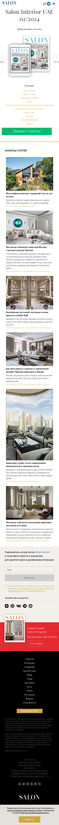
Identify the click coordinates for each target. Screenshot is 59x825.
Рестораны (29, 694)
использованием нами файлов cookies (24, 810)
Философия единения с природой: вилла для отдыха (29, 195)
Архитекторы (29, 671)
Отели (29, 690)
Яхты (29, 686)
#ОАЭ (29, 101)
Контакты (29, 768)
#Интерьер (30, 91)
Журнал (29, 698)
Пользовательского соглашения (30, 588)
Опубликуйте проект (30, 711)
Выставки (29, 683)
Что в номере (36, 643)
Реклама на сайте (29, 762)
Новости (29, 659)
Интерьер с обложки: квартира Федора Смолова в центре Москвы (26, 249)
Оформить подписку (27, 131)
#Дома (29, 116)
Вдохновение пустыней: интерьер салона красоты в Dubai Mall (27, 314)
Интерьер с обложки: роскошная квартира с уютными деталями (29, 524)
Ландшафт (29, 667)
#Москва (30, 113)
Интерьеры (29, 663)
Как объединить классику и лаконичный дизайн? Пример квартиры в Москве (27, 370)
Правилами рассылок (37, 591)
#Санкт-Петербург (42, 541)
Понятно (29, 820)
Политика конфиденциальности (29, 776)
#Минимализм (29, 98)
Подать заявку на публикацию (29, 771)
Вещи (29, 675)
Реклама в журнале (29, 765)
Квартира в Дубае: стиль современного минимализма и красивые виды (26, 465)
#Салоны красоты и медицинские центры (29, 105)
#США (30, 123)
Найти (44, 3)
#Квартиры (29, 94)
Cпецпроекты (29, 702)
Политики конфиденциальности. (34, 813)
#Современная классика (29, 109)
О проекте (29, 760)
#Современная (29, 120)
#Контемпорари (29, 541)
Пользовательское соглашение (29, 773)
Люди (29, 679)
